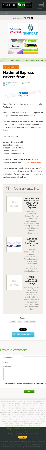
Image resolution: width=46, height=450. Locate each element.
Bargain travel (11, 67)
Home (3, 401)
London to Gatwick (7, 417)
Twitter (32, 18)
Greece (25, 408)
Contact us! (10, 403)
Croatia (11, 406)
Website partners (19, 433)
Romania (32, 412)
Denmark (29, 406)
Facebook (25, 18)
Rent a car (41, 401)
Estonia (35, 406)
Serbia (44, 412)
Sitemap (9, 433)
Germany (12, 408)
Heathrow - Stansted (39, 419)
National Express (30, 321)
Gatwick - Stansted (18, 421)
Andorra (17, 403)
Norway (12, 412)
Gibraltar (18, 408)
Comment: (7, 366)
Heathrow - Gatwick (13, 419)
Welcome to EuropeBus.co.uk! (17, 4)
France (5, 408)
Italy (42, 408)
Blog (4, 403)
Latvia (4, 410)
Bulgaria (5, 406)
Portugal (25, 412)
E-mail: (6, 362)
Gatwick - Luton (6, 421)
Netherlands (5, 412)
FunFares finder (34, 162)
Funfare (12, 321)
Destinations (22, 401)
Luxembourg (18, 410)
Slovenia (11, 414)
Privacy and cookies (32, 433)
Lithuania (10, 410)
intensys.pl (29, 431)
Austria (24, 403)
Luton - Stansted (30, 421)
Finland (41, 406)
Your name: (8, 358)
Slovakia (4, 414)
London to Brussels (21, 425)
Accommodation (32, 401)
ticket (19, 321)
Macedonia (26, 410)
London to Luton (33, 417)
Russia (38, 412)
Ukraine (43, 414)
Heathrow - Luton (26, 419)
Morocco (34, 410)
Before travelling (12, 401)
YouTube (28, 18)
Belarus (36, 403)
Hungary (31, 408)
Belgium (30, 403)
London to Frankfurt (34, 425)
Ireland (37, 408)
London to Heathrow (20, 417)
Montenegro (41, 410)
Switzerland (30, 414)
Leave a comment (21, 335)
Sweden (22, 414)
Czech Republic (20, 406)
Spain (17, 414)
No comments (10, 85)
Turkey (37, 414)
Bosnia (42, 403)
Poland (18, 412)
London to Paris (8, 423)
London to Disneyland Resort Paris (25, 423)
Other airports (41, 421)
